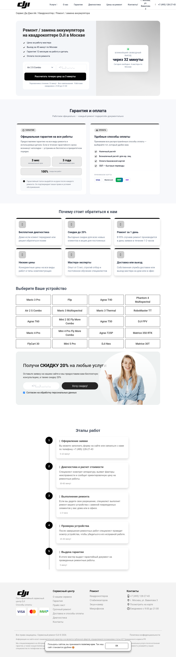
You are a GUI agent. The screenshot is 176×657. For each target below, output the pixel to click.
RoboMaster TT (143, 310)
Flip (70, 299)
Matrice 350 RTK (142, 332)
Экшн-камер (96, 604)
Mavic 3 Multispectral (69, 310)
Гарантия (78, 4)
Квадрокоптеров (99, 596)
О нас (65, 4)
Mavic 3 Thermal (106, 310)
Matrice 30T (143, 343)
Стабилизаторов (99, 600)
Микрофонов (97, 608)
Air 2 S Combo (33, 310)
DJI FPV (142, 321)
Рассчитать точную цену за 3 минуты (55, 76)
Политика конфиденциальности (145, 635)
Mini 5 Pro (70, 343)
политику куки (88, 644)
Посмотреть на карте (141, 604)
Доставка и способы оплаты (68, 613)
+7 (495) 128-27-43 (167, 4)
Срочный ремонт (62, 609)
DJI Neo (106, 343)
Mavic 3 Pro (33, 299)
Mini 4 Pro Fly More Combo (70, 333)
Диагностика (94, 4)
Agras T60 (33, 321)
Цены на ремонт (114, 4)
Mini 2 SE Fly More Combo (69, 321)
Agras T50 (106, 321)
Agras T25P (106, 332)
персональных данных (64, 392)
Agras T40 (106, 299)
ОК (116, 646)
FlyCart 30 (33, 343)
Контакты (132, 4)
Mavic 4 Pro (33, 332)
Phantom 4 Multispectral (142, 299)
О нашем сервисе (62, 596)
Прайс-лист (59, 605)
